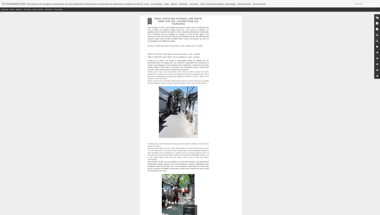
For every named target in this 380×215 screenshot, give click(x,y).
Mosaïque (27, 9)
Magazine (18, 9)
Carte (12, 9)
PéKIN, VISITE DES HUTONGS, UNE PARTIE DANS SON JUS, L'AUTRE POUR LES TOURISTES (178, 21)
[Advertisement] (221, 33)
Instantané (48, 9)
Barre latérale (38, 9)
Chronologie (58, 9)
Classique (4, 9)
